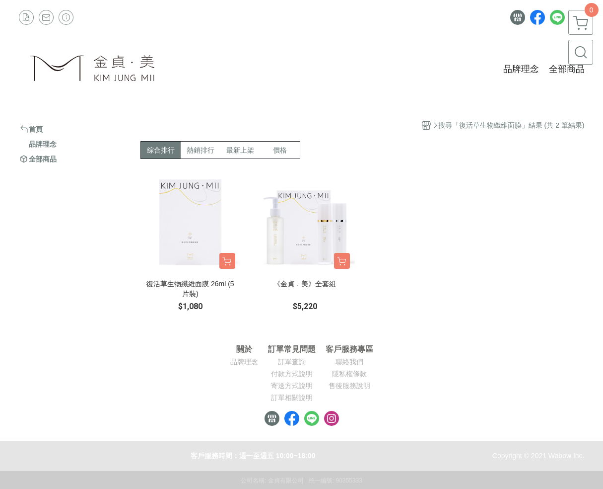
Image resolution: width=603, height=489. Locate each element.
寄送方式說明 (292, 385)
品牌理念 (244, 361)
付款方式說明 (292, 373)
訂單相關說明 (292, 397)
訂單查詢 (292, 361)
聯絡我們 (349, 361)
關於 (244, 349)
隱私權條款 (349, 373)
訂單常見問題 (292, 349)
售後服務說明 (349, 385)
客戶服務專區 (349, 349)
